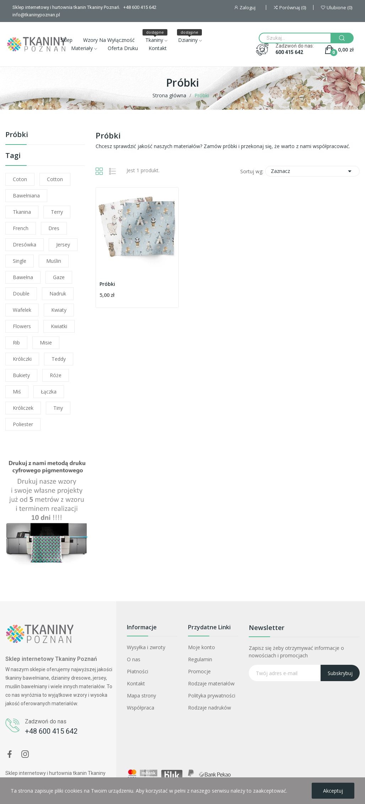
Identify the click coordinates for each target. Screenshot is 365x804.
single (19, 260)
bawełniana (26, 195)
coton (20, 179)
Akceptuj (333, 790)
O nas (133, 659)
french (20, 228)
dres (53, 228)
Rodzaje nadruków (209, 707)
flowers (22, 326)
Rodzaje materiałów (211, 683)
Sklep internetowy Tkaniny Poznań (51, 659)
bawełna (23, 277)
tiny (58, 407)
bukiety (21, 375)
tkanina (22, 211)
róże (55, 375)
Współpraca (140, 707)
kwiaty (58, 309)
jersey (63, 244)
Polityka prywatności (211, 695)
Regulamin (200, 659)
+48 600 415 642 (51, 731)
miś (17, 391)
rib (16, 342)
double (21, 293)
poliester (23, 424)
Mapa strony (141, 695)
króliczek (23, 407)
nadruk (57, 293)
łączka (49, 391)
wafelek (22, 309)
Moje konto (201, 647)
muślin (53, 260)
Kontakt (136, 683)
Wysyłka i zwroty (146, 647)
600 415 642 (289, 52)
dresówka (24, 244)
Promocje (199, 671)
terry (57, 211)
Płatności (137, 671)
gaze (59, 277)
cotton (55, 179)
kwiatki (59, 326)
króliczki (22, 358)
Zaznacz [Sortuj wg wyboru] (312, 171)
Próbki (16, 135)
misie (46, 342)
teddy (59, 358)
